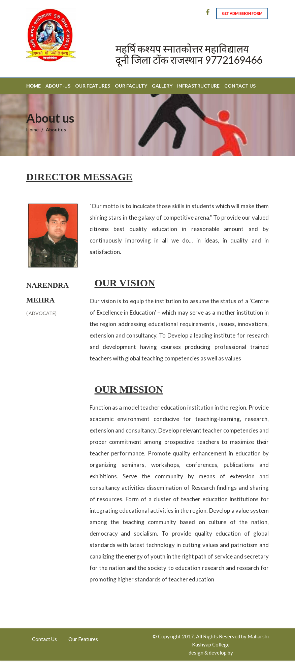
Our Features (92, 86)
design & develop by (211, 652)
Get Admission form (242, 13)
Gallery (162, 86)
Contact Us (240, 86)
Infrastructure (198, 86)
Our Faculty (131, 86)
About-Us (57, 86)
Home (33, 86)
